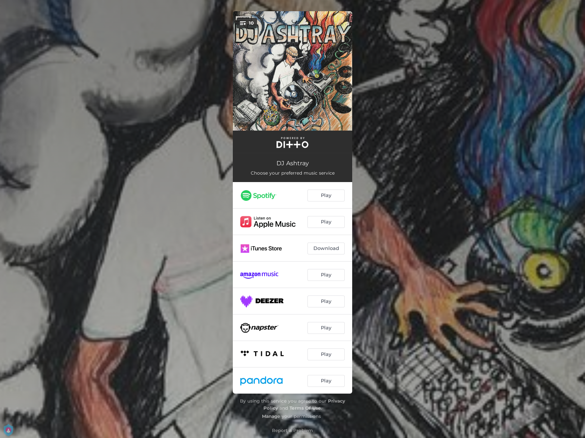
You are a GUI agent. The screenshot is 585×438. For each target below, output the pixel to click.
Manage (271, 416)
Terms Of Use (305, 408)
